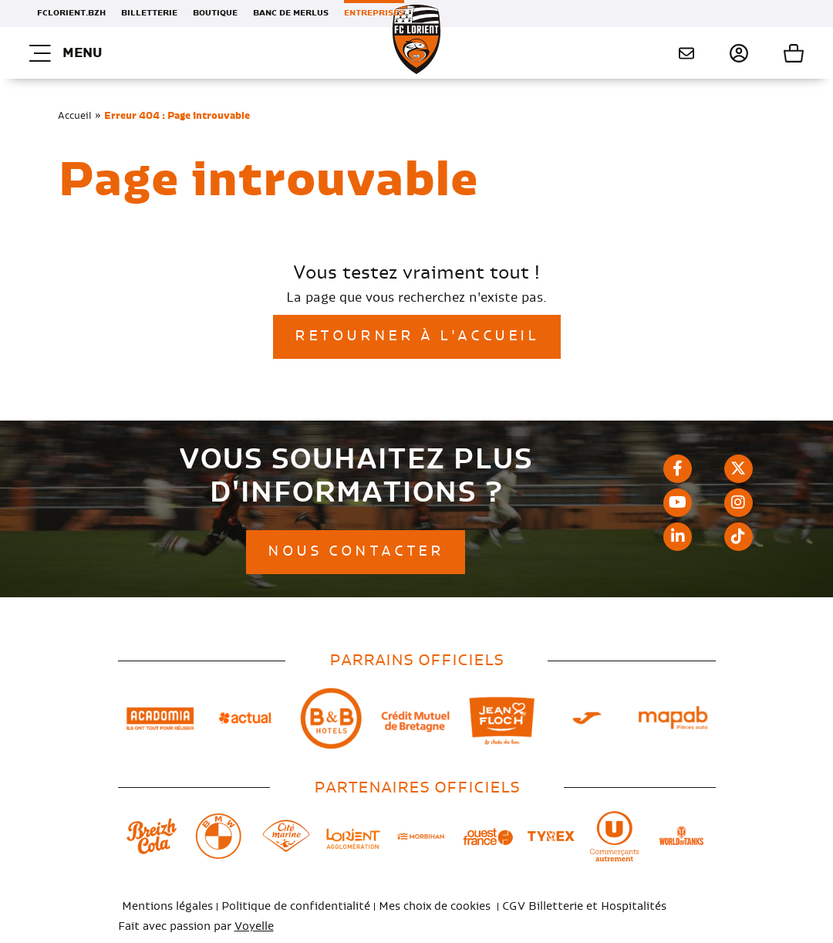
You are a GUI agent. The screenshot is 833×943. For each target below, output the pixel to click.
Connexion (721, 53)
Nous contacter (686, 53)
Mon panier (776, 53)
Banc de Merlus (291, 13)
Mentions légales (167, 906)
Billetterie (149, 13)
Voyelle (254, 926)
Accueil (75, 115)
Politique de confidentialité (295, 906)
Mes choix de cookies (435, 906)
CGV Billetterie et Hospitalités (584, 906)
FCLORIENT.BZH (71, 13)
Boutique (215, 13)
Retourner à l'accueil (417, 336)
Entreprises (374, 13)
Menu (65, 53)
